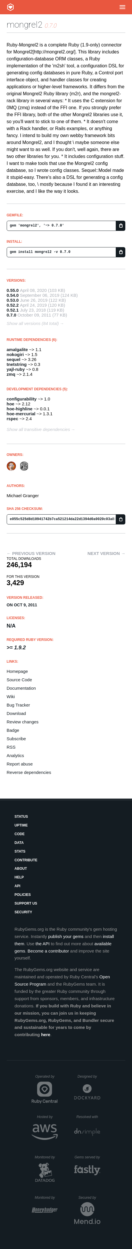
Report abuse (20, 763)
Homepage (17, 671)
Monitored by (46, 1157)
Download (16, 713)
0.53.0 (13, 300)
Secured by (89, 1198)
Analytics (15, 755)
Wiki (11, 696)
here (45, 1034)
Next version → (106, 553)
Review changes (23, 721)
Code (20, 834)
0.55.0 (13, 290)
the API (43, 943)
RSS (11, 747)
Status (21, 817)
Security (23, 912)
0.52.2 (13, 305)
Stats (20, 851)
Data (19, 843)
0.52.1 (13, 310)
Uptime (21, 825)
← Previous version (31, 553)
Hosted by (47, 1117)
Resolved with (88, 1117)
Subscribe (16, 738)
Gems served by (87, 1157)
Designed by (88, 1076)
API (17, 886)
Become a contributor (48, 950)
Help (19, 877)
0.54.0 (13, 295)
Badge (13, 730)
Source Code (19, 679)
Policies (23, 895)
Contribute (26, 860)
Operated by (46, 1078)
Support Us (26, 903)
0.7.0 (11, 314)
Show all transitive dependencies (38, 429)
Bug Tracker (18, 704)
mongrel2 (24, 24)
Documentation (21, 688)
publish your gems (66, 936)
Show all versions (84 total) (33, 323)
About (21, 869)
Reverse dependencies (29, 772)
